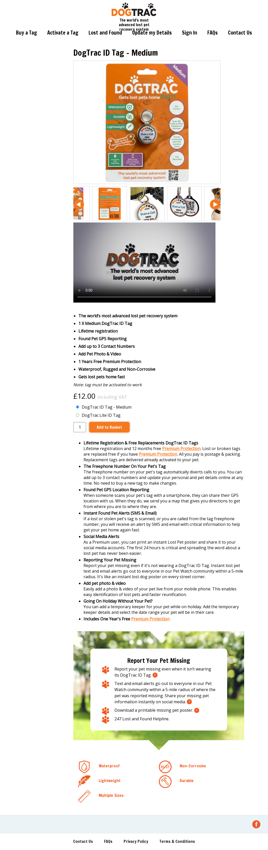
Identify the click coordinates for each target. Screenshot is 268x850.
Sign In (189, 32)
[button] (79, 204)
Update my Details (152, 32)
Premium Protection (181, 448)
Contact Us (240, 32)
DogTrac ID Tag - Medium (103, 407)
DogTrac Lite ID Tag (98, 415)
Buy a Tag (26, 32)
